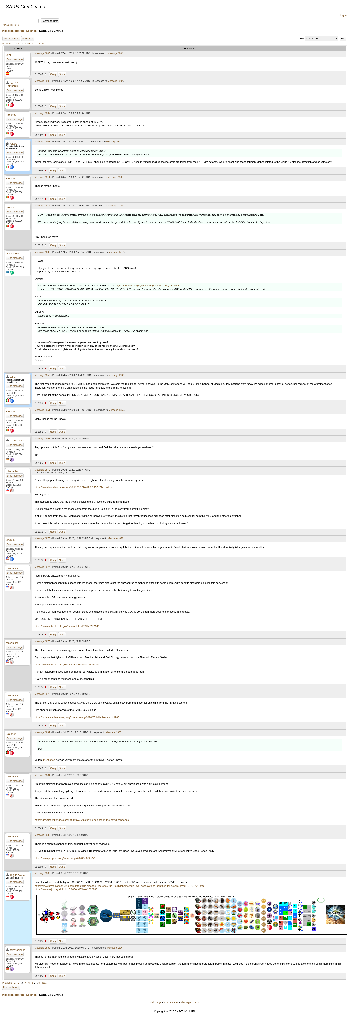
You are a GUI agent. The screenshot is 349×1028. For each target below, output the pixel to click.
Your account (170, 1002)
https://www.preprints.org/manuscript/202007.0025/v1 (65, 858)
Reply (53, 74)
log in (343, 15)
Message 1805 (42, 53)
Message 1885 (42, 835)
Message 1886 (42, 873)
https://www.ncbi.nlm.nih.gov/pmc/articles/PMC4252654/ (67, 626)
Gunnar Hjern (13, 253)
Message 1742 (115, 205)
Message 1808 (42, 141)
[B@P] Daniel (17, 875)
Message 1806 (42, 81)
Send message (15, 59)
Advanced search (11, 25)
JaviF (9, 54)
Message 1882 (42, 732)
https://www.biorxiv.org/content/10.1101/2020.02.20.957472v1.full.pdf (74, 487)
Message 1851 (42, 410)
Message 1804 (115, 53)
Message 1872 (42, 469)
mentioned (49, 759)
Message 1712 (116, 252)
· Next (44, 43)
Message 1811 (42, 177)
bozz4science (17, 440)
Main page (155, 1002)
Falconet (11, 114)
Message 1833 (42, 252)
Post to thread (11, 38)
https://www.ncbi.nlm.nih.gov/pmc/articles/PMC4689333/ (67, 664)
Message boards (13, 30)
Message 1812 (42, 205)
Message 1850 (42, 375)
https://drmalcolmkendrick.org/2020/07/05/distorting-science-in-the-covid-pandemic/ (82, 819)
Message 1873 (42, 538)
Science (31, 30)
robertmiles (12, 471)
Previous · (8, 43)
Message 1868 (42, 438)
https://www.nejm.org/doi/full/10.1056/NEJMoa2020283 (66, 889)
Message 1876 (42, 694)
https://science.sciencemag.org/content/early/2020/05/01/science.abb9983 (77, 717)
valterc (13, 143)
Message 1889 (42, 947)
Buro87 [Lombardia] (12, 84)
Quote (62, 74)
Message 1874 (42, 567)
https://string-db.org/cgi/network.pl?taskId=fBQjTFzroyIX (147, 285)
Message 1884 (42, 775)
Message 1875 (42, 641)
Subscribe (28, 38)
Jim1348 (10, 539)
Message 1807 (42, 113)
